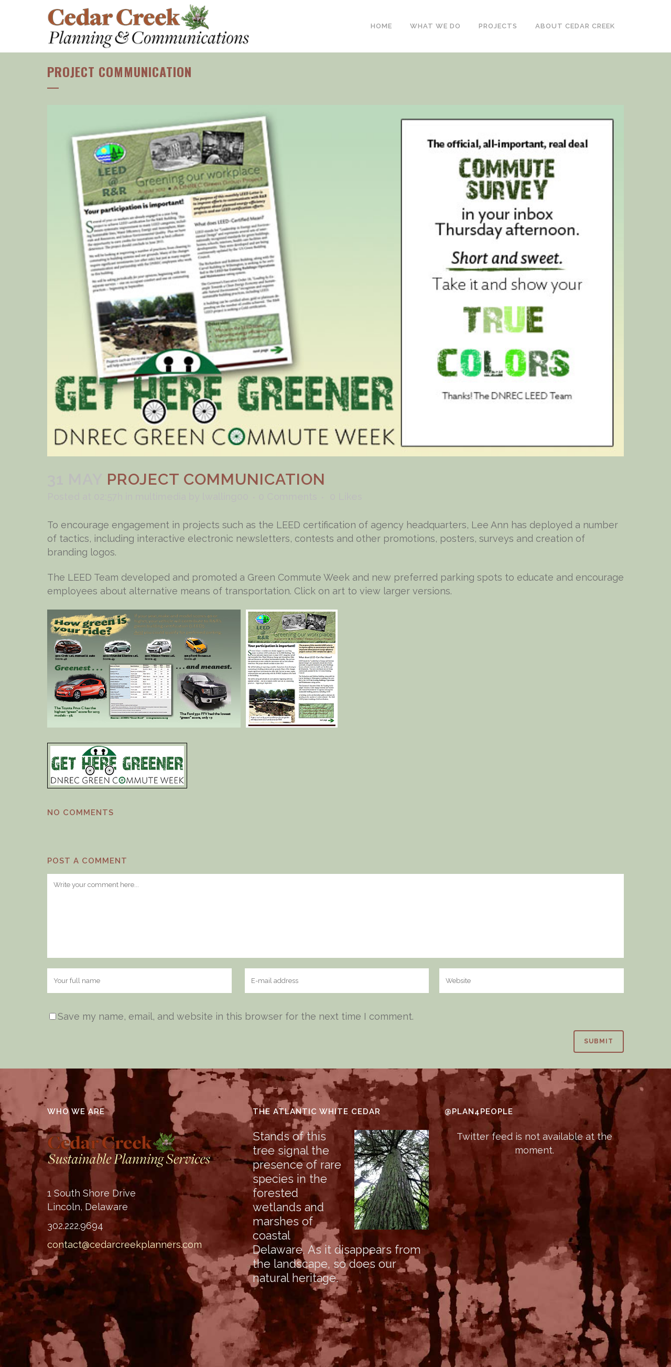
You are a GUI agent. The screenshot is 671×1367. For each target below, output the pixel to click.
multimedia (160, 496)
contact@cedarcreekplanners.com (124, 1244)
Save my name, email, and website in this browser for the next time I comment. (236, 1016)
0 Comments (287, 496)
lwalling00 (225, 496)
